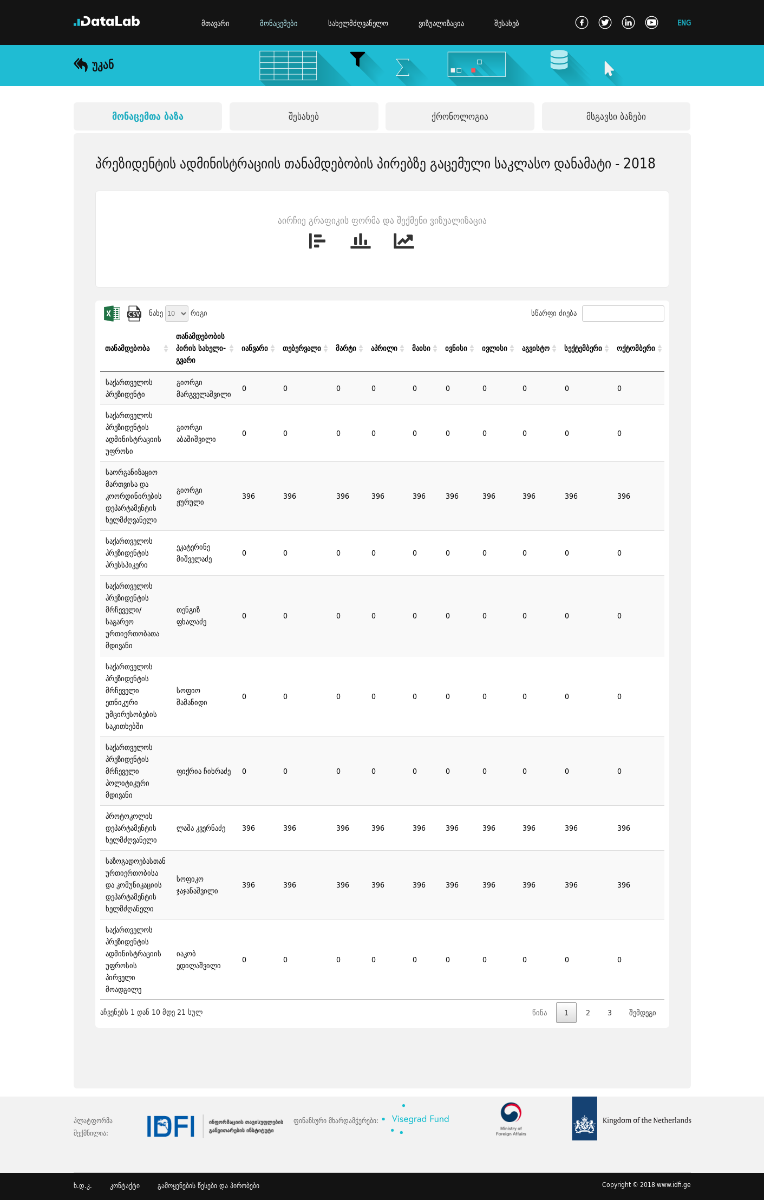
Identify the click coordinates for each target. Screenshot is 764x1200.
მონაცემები (279, 23)
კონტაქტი (125, 1185)
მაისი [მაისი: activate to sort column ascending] (421, 348)
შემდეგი (642, 1013)
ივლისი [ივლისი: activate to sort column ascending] (494, 348)
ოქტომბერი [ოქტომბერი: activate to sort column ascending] (636, 348)
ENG (684, 22)
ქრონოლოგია (460, 116)
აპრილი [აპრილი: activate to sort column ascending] (384, 348)
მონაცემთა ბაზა (148, 116)
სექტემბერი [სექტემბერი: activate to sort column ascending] (583, 348)
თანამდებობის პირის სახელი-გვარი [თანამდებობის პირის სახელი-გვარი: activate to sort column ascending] (201, 348)
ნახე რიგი (178, 313)
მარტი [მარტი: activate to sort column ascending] (346, 348)
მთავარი (215, 23)
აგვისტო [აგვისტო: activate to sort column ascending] (536, 348)
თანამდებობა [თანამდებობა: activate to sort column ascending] (127, 348)
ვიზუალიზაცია (441, 23)
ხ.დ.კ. (83, 1185)
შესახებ (506, 23)
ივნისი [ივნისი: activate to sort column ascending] (456, 348)
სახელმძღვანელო (358, 23)
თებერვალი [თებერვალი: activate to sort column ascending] (302, 348)
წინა (539, 1013)
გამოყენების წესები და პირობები (208, 1185)
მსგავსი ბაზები (616, 116)
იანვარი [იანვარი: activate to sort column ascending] (254, 348)
